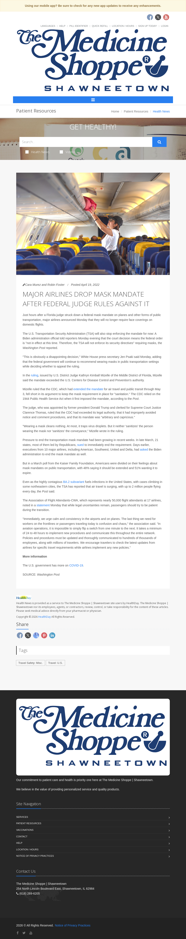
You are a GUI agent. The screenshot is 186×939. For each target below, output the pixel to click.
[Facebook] (18, 933)
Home (115, 111)
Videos (68, 152)
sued (80, 445)
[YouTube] (30, 933)
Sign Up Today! (147, 26)
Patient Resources (136, 111)
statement (42, 505)
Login (164, 26)
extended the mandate (88, 389)
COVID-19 (76, 565)
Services (22, 817)
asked (144, 449)
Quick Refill (100, 26)
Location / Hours (123, 26)
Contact (21, 836)
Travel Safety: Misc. (30, 662)
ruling (34, 375)
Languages (48, 26)
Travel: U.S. (55, 662)
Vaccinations (24, 830)
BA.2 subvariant (73, 482)
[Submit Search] (159, 142)
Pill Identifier (78, 26)
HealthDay (44, 617)
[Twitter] (24, 933)
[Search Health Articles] (85, 142)
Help (62, 26)
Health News (37, 152)
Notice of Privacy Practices (35, 856)
